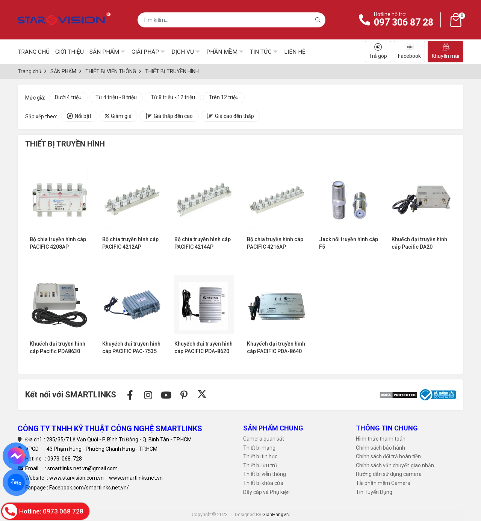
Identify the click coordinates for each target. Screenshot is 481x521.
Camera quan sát (263, 439)
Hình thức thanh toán (380, 439)
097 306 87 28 (403, 22)
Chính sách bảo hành (380, 448)
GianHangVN (276, 514)
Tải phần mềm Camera (383, 483)
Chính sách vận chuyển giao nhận (395, 465)
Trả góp (378, 51)
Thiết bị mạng (259, 448)
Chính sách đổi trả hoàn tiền (388, 456)
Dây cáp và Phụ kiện (266, 492)
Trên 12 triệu (224, 97)
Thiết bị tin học (260, 456)
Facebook (409, 51)
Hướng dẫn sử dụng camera (389, 474)
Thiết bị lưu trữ (260, 465)
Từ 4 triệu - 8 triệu (116, 97)
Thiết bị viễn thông (264, 474)
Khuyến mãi (445, 51)
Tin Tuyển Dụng (374, 492)
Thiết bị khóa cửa (263, 483)
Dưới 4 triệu (68, 97)
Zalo (16, 482)
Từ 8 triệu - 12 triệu (173, 97)
